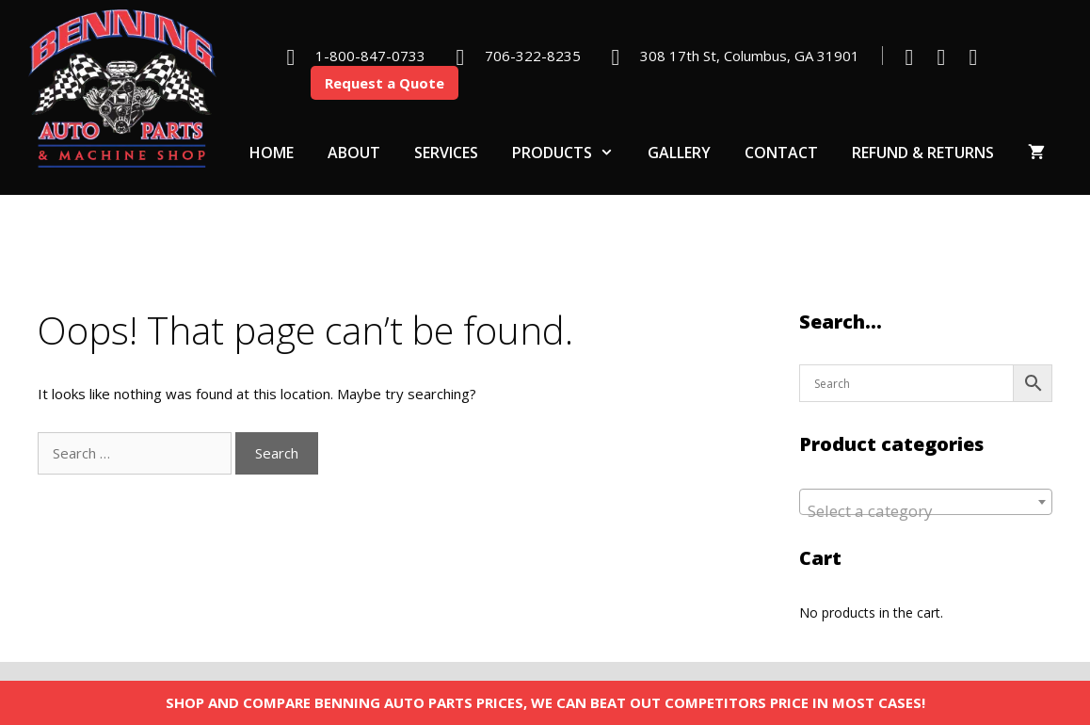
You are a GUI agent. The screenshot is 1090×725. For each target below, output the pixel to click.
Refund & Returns (923, 152)
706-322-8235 (533, 55)
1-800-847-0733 (370, 55)
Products (571, 152)
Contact (781, 152)
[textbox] (926, 511)
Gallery (679, 152)
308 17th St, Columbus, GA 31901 (749, 55)
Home (271, 152)
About (354, 152)
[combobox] (926, 502)
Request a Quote (384, 82)
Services (446, 152)
